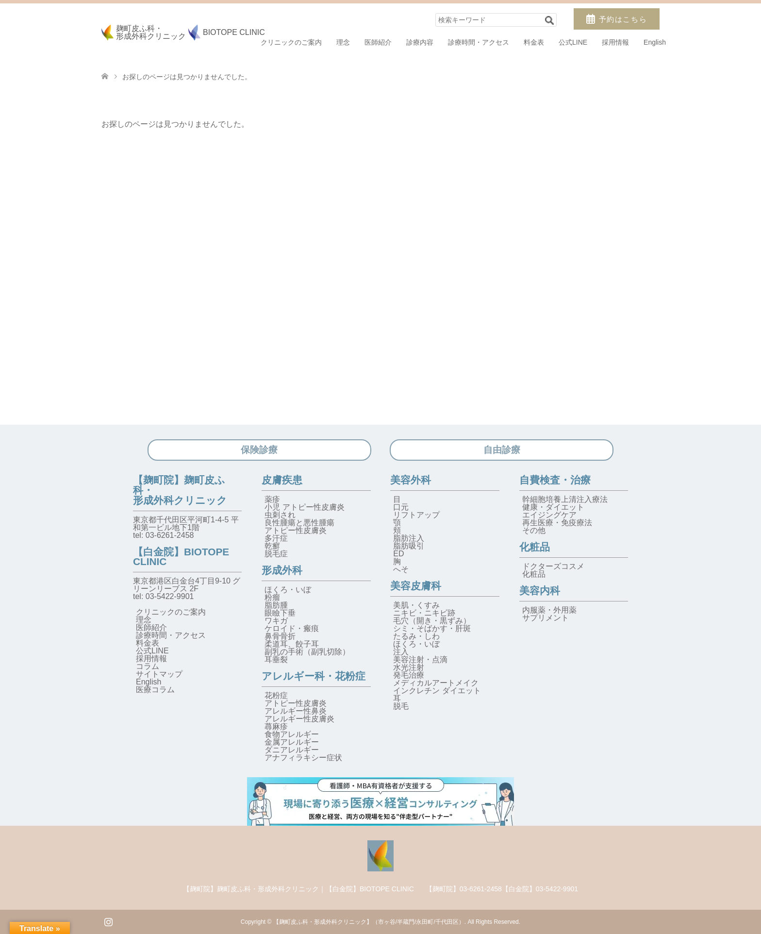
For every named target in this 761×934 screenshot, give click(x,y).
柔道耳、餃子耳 (292, 644)
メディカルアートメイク (436, 683)
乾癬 (272, 546)
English (655, 42)
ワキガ (276, 621)
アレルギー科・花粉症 (313, 676)
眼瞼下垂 (280, 613)
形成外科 (282, 570)
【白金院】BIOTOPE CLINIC (181, 556)
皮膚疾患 (282, 479)
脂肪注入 (408, 538)
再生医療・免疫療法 (557, 522)
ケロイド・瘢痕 (292, 628)
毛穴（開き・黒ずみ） (432, 621)
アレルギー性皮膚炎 (299, 719)
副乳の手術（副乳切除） (307, 652)
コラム (147, 666)
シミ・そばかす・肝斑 (432, 628)
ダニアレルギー (292, 750)
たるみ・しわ (416, 636)
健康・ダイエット (553, 507)
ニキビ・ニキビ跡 (424, 613)
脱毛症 (276, 554)
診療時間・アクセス (478, 42)
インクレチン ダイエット (436, 690)
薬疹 (272, 499)
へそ (401, 569)
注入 (401, 652)
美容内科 (539, 590)
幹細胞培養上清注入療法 (565, 499)
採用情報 (615, 42)
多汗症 (276, 538)
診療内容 (419, 42)
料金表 (534, 42)
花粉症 (276, 695)
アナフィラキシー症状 (303, 757)
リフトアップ (416, 515)
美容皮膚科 (415, 585)
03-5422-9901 (170, 596)
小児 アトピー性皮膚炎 (304, 507)
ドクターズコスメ (553, 566)
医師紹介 (378, 42)
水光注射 (408, 667)
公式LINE (573, 42)
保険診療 (259, 450)
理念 (343, 42)
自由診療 (501, 450)
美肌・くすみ (416, 605)
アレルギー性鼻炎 (296, 711)
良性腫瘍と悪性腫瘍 (299, 522)
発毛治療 (408, 675)
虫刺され (280, 515)
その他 (534, 530)
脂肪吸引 (408, 546)
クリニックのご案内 (291, 42)
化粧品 (534, 546)
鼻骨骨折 (280, 636)
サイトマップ (159, 674)
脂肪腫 (276, 605)
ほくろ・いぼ (288, 589)
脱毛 (401, 706)
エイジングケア (549, 515)
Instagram (108, 921)
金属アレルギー (292, 742)
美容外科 (410, 479)
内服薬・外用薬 (549, 610)
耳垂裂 (276, 659)
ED (398, 554)
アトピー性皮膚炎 (296, 530)
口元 (401, 507)
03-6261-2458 (170, 535)
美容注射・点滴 (420, 659)
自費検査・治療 (555, 479)
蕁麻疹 (276, 726)
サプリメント (545, 618)
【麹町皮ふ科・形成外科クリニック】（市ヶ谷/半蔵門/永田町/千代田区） (368, 921)
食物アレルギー (292, 734)
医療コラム (155, 689)
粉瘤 (272, 597)
